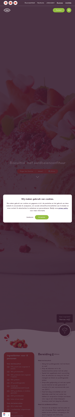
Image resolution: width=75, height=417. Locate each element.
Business (60, 3)
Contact (59, 10)
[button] (69, 10)
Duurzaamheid (30, 3)
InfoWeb (68, 3)
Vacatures (40, 3)
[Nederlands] (6, 414)
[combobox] (6, 414)
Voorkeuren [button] (29, 217)
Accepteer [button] (41, 217)
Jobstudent (50, 3)
